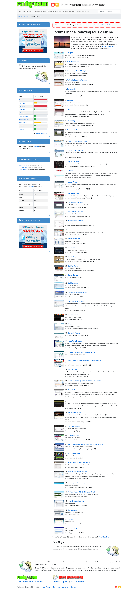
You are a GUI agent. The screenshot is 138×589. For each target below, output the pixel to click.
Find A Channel (23, 165)
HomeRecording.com (75, 341)
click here (36, 146)
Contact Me (39, 582)
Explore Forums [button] (53, 11)
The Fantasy (72, 257)
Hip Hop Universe (73, 162)
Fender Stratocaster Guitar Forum (79, 462)
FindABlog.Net (104, 537)
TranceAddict (71, 89)
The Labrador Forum (74, 130)
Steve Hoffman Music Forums (78, 141)
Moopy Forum (72, 182)
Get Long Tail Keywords (60, 582)
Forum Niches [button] (68, 11)
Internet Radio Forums (75, 221)
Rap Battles (72, 248)
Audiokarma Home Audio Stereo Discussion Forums (85, 444)
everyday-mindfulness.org (76, 483)
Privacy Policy (45, 587)
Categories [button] (40, 11)
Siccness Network (74, 453)
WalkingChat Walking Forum (77, 471)
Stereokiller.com (73, 193)
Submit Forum (28, 582)
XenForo (70, 100)
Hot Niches (31, 186)
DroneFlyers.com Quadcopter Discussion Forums (84, 381)
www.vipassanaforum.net (76, 501)
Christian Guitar (73, 266)
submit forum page (108, 46)
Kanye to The (72, 390)
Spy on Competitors (77, 582)
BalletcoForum (73, 275)
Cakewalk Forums (74, 333)
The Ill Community (74, 426)
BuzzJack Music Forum (76, 301)
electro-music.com (74, 239)
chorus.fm (70, 109)
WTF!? (70, 401)
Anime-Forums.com (74, 412)
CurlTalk (70, 171)
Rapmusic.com (73, 315)
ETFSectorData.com (107, 25)
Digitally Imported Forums (76, 150)
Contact (73, 587)
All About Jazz (72, 369)
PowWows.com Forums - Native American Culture (84, 360)
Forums (70, 519)
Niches (26, 16)
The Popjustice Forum (75, 202)
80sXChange (71, 121)
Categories (70, 53)
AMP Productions (73, 62)
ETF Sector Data (23, 167)
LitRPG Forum (72, 528)
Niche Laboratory (23, 169)
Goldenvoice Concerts (75, 211)
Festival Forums (73, 435)
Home (22, 11)
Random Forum (83, 11)
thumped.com (72, 510)
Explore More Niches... (42, 133)
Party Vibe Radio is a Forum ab (77, 80)
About (19, 582)
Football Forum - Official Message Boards (81, 492)
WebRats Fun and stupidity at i (78, 292)
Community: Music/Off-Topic (76, 71)
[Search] (109, 11)
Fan (69, 230)
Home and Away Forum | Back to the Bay (81, 352)
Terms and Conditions (60, 587)
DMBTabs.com (73, 283)
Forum (70, 324)
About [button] (30, 11)
